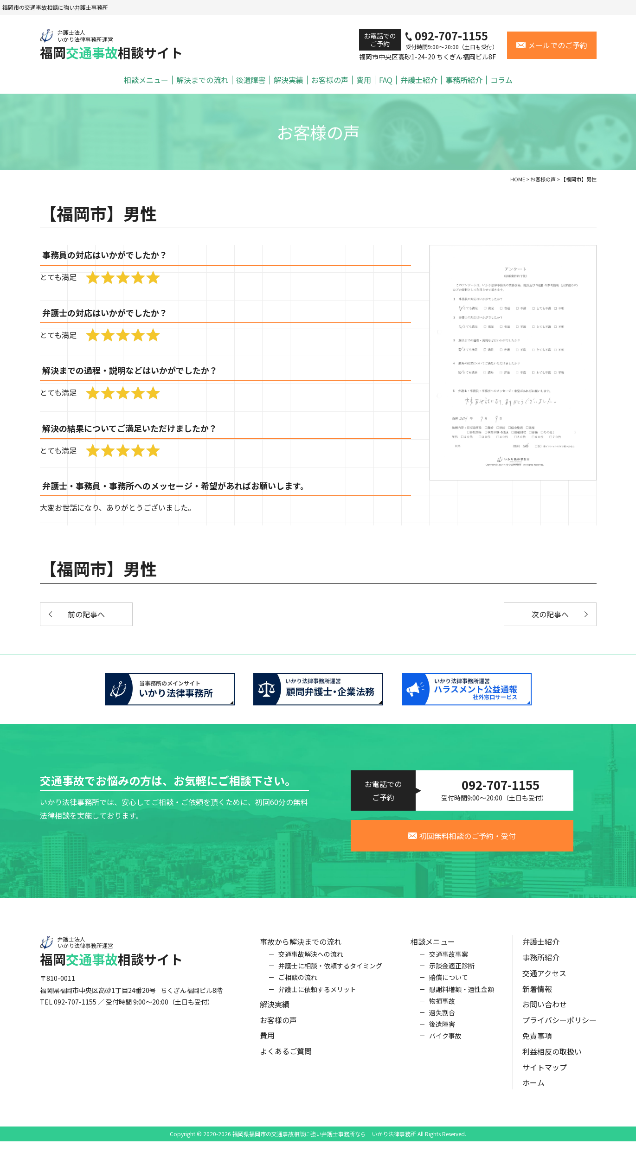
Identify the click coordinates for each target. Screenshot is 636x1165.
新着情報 (537, 993)
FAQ (385, 80)
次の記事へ (550, 614)
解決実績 (288, 80)
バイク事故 (445, 1040)
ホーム (533, 1087)
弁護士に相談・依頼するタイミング (330, 970)
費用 (363, 80)
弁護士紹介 (418, 80)
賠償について (448, 982)
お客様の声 (329, 80)
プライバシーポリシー (559, 1025)
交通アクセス (544, 978)
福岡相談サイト (111, 45)
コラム (501, 80)
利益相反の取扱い (552, 1056)
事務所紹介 (463, 80)
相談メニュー (146, 80)
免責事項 (537, 1040)
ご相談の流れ (297, 982)
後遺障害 (251, 80)
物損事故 (442, 1006)
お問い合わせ (544, 1009)
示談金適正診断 (452, 970)
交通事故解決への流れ (310, 959)
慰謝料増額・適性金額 (461, 994)
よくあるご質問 (286, 1056)
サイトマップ (544, 1071)
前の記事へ (86, 614)
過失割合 (442, 1017)
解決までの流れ (202, 80)
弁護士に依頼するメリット (317, 994)
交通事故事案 (448, 959)
